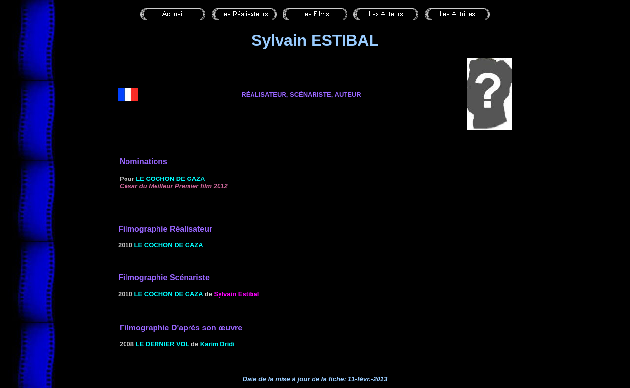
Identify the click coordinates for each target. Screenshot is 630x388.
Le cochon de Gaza (170, 178)
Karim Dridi (217, 344)
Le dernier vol (162, 344)
